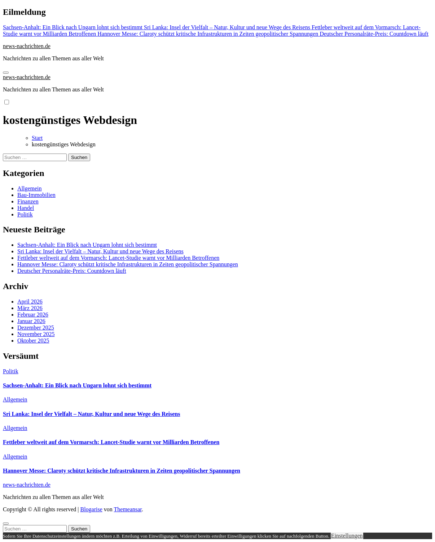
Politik (25, 214)
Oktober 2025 (33, 340)
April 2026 (30, 301)
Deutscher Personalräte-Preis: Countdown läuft (71, 271)
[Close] (6, 523)
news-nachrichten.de (26, 46)
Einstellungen (347, 536)
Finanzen (28, 201)
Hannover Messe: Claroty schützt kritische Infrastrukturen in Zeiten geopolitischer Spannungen (127, 264)
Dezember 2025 (35, 327)
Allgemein (29, 188)
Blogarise (91, 509)
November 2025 (36, 334)
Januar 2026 (31, 321)
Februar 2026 (32, 314)
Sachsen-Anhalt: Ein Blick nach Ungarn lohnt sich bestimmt (87, 245)
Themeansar (128, 509)
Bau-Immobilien (36, 195)
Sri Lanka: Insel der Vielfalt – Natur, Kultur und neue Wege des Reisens (100, 251)
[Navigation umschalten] (6, 73)
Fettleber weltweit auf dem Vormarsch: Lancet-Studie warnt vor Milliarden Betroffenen (118, 258)
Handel (25, 208)
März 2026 (30, 308)
